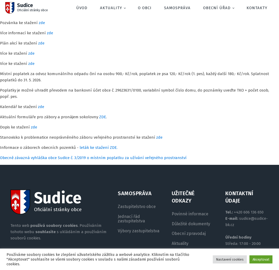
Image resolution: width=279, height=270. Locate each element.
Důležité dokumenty (191, 224)
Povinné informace (190, 214)
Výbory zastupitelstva (138, 231)
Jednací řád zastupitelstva (131, 218)
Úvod (81, 7)
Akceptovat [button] (261, 259)
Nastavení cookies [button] (230, 259)
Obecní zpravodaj (189, 233)
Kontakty (257, 7)
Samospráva (177, 7)
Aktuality (111, 7)
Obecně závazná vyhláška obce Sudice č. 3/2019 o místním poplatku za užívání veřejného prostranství (93, 157)
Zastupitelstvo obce (137, 206)
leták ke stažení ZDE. (99, 147)
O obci (145, 7)
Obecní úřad (217, 7)
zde (42, 22)
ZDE (102, 117)
